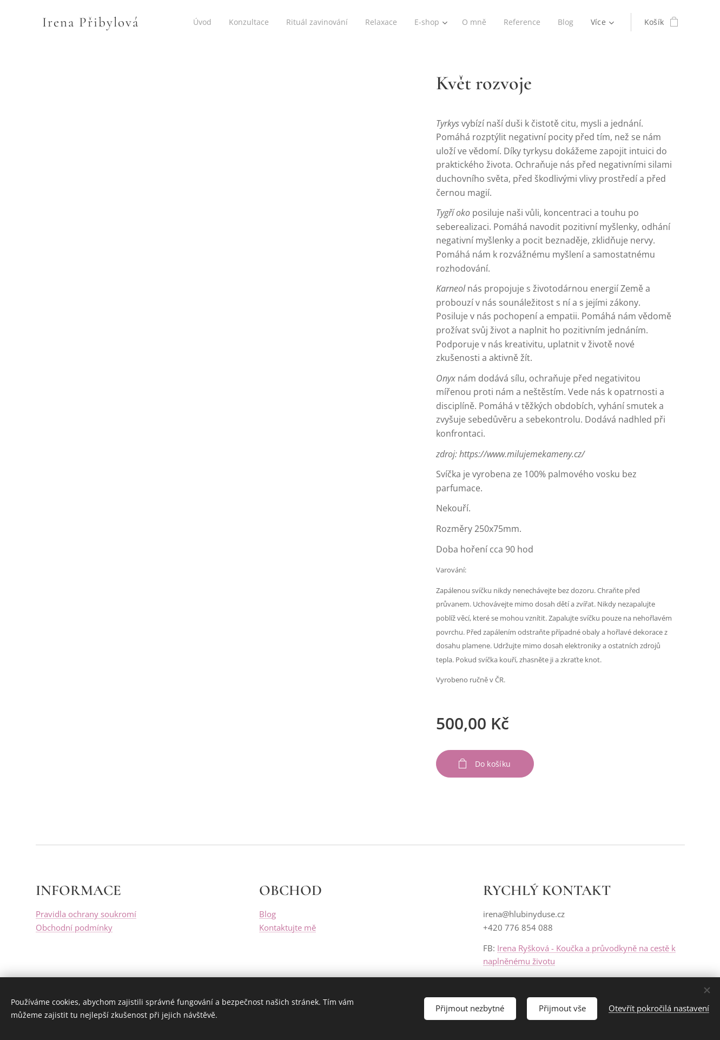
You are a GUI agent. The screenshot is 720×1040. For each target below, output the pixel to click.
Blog (267, 914)
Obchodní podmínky (74, 927)
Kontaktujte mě (287, 927)
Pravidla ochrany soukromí (86, 914)
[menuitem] (196, 22)
